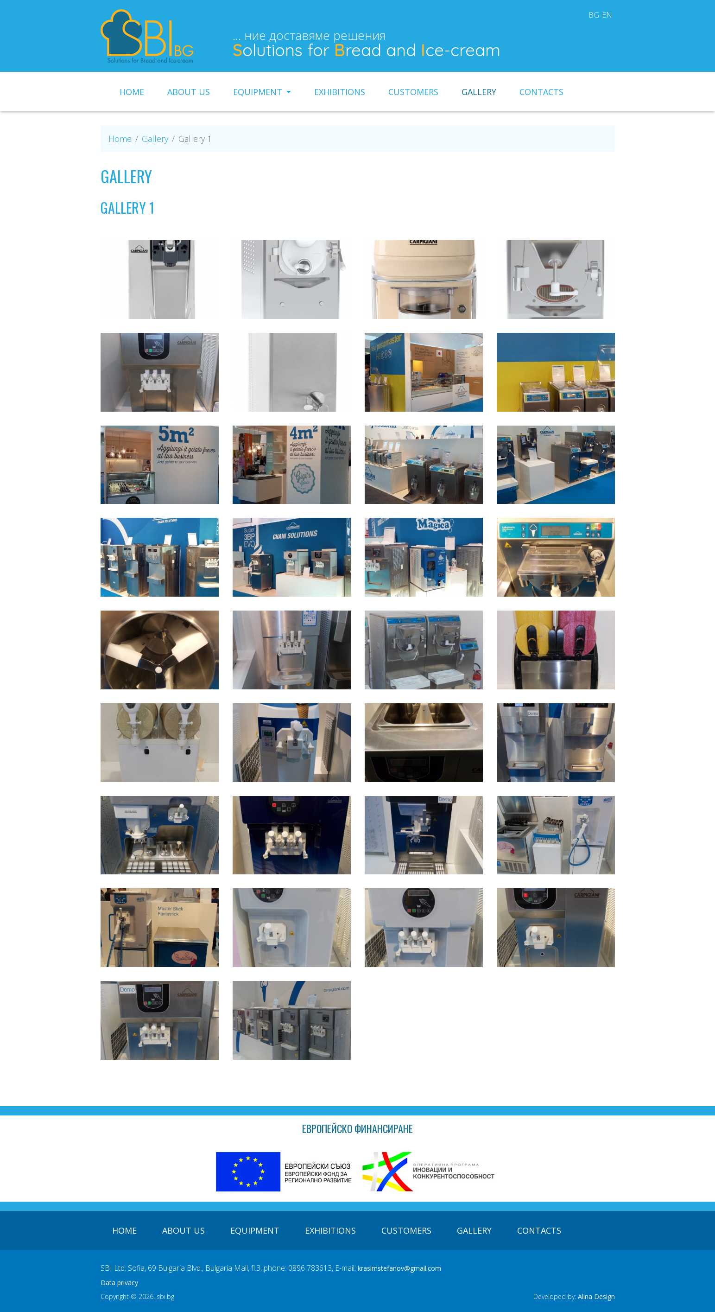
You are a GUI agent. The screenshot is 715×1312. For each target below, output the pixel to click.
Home (132, 91)
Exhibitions (339, 91)
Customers (413, 91)
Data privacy (119, 1282)
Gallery (479, 91)
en (607, 15)
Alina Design (596, 1296)
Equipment (259, 91)
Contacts (541, 91)
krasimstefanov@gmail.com (399, 1268)
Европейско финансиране (357, 1128)
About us (188, 91)
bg (593, 15)
